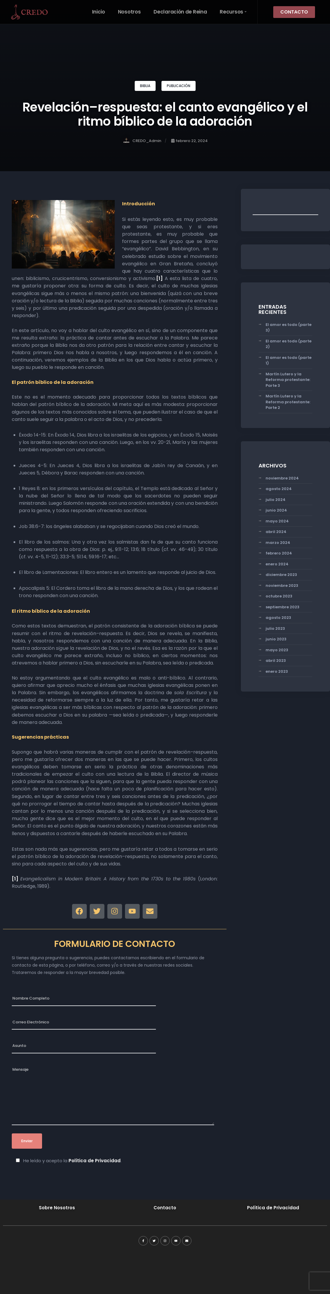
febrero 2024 (279, 553)
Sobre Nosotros (57, 1208)
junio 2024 (276, 510)
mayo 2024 (277, 521)
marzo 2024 (278, 542)
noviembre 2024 (282, 478)
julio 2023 (275, 628)
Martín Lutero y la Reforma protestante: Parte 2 (288, 401)
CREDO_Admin (142, 141)
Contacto (165, 1208)
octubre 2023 (279, 596)
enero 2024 (277, 564)
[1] (159, 278)
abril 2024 (276, 531)
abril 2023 (276, 660)
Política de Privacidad (95, 1161)
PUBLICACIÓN (178, 85)
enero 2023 (277, 671)
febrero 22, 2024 (189, 141)
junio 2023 (276, 639)
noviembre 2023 (282, 585)
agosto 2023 (278, 617)
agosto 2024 (279, 489)
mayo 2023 (277, 650)
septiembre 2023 (282, 607)
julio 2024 (276, 499)
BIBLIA (145, 85)
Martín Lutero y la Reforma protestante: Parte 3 (288, 379)
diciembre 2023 (281, 574)
